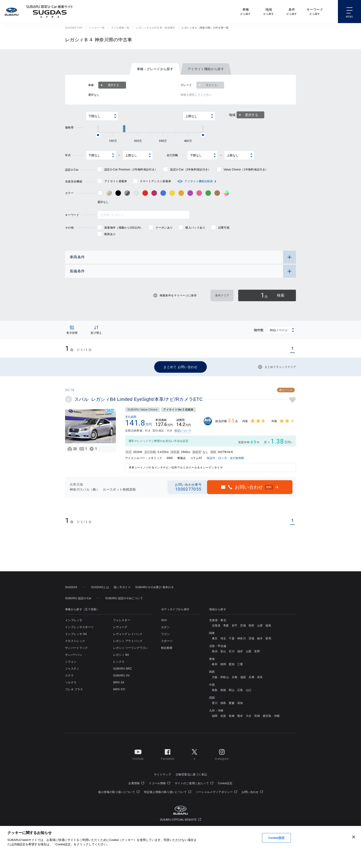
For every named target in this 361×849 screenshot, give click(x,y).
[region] (180, 837)
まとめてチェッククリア (277, 367)
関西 (212, 671)
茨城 (251, 638)
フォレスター (121, 620)
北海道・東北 (217, 620)
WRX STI (119, 689)
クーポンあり (164, 227)
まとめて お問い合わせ (180, 367)
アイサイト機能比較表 (198, 181)
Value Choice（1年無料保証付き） (246, 169)
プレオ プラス (74, 689)
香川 (215, 703)
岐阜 (215, 664)
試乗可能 (223, 227)
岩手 (235, 625)
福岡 (215, 716)
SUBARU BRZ (122, 668)
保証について (182, 430)
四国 (212, 697)
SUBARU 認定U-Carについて (124, 598)
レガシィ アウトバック (127, 641)
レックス (118, 661)
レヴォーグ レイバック (127, 634)
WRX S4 (118, 682)
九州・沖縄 (216, 710)
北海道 (216, 625)
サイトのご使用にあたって (194, 783)
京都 (235, 677)
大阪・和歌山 (220, 677)
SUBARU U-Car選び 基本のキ (154, 587)
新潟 (215, 651)
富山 (223, 651)
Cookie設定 (225, 783)
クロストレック (75, 641)
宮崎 (257, 716)
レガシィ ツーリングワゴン (130, 647)
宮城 (243, 625)
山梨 (249, 651)
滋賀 (243, 677)
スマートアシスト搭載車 (155, 181)
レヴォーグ (120, 627)
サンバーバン (73, 654)
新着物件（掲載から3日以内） (123, 227)
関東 (212, 633)
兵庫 (251, 677)
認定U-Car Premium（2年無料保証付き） (130, 169)
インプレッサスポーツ (79, 627)
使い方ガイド (122, 587)
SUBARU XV (121, 675)
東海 (212, 659)
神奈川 (241, 638)
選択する (109, 85)
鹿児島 (267, 716)
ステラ (69, 675)
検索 (272, 295)
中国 (212, 684)
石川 (232, 651)
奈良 (260, 677)
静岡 (223, 664)
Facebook (167, 753)
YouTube (138, 753)
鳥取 (215, 690)
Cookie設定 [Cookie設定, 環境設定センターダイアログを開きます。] (276, 838)
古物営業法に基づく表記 (191, 774)
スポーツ (166, 641)
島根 (223, 690)
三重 (240, 664)
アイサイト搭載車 (115, 181)
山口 (249, 690)
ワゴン (165, 634)
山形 (260, 625)
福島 (268, 625)
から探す (245, 11)
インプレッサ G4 (76, 634)
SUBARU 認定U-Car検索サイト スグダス (49, 11)
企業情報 (136, 783)
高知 (240, 703)
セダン (165, 627)
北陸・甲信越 (217, 646)
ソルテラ (70, 682)
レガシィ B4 (121, 654)
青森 (226, 625)
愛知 (232, 664)
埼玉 (223, 638)
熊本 (240, 716)
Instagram (222, 753)
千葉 (232, 638)
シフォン (70, 661)
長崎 (232, 716)
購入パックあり (195, 227)
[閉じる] (354, 837)
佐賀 (223, 716)
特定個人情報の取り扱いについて (167, 792)
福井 (240, 651)
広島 (240, 690)
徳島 (223, 703)
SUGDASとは (100, 587)
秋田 (251, 625)
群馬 (268, 638)
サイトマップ (162, 774)
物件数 (259, 330)
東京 (215, 638)
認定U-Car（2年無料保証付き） (190, 169)
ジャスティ (72, 668)
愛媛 (232, 703)
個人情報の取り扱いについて (118, 792)
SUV (164, 620)
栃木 (260, 638)
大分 (249, 716)
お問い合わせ (252, 792)
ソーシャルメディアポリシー (216, 792)
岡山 (232, 690)
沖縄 (277, 716)
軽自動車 (166, 647)
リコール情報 (159, 783)
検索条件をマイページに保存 (175, 295)
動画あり (110, 234)
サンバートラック (76, 647)
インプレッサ (73, 620)
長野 (257, 651)
